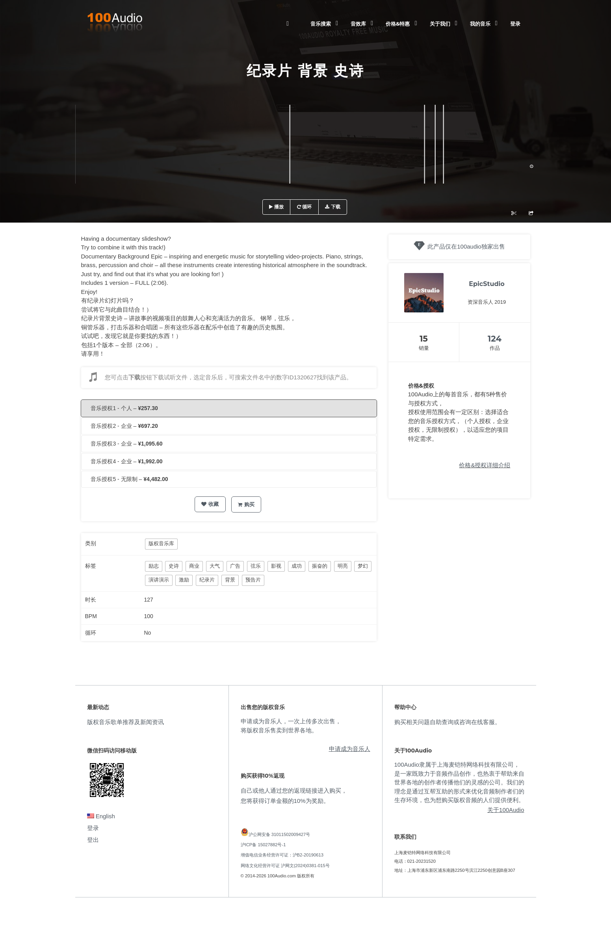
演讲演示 (159, 580)
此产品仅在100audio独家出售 (466, 246)
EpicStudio (487, 284)
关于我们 (440, 23)
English (101, 816)
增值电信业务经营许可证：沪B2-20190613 (282, 855)
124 (494, 339)
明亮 (343, 566)
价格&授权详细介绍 (484, 465)
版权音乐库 (161, 543)
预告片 (253, 580)
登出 (93, 839)
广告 (235, 566)
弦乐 (256, 566)
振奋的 (319, 566)
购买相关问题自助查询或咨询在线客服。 (447, 722)
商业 (194, 566)
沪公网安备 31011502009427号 (279, 834)
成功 (297, 566)
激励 (184, 580)
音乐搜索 (320, 23)
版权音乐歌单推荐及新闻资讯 (125, 722)
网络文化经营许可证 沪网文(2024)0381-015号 (285, 865)
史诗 (174, 566)
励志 (154, 566)
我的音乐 (480, 23)
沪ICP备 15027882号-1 (263, 844)
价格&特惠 (398, 23)
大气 (215, 566)
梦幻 (363, 566)
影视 (276, 566)
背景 (230, 580)
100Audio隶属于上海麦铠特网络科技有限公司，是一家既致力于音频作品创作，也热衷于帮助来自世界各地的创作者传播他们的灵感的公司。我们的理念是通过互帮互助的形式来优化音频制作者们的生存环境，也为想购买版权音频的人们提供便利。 (459, 782)
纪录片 (207, 580)
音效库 (358, 23)
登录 (515, 23)
